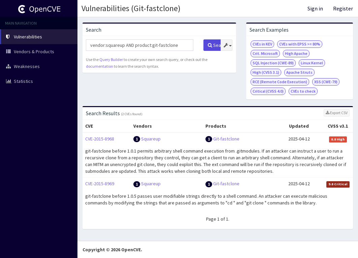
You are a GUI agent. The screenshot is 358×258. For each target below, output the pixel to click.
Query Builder (111, 59)
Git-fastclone (226, 139)
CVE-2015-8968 (99, 139)
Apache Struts (299, 72)
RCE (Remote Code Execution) (280, 81)
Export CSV (337, 112)
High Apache (296, 53)
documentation (99, 66)
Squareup (151, 139)
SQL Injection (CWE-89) (273, 62)
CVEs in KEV (262, 43)
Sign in (315, 8)
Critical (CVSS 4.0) (268, 91)
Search (214, 45)
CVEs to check (303, 91)
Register (343, 8)
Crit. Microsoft (265, 53)
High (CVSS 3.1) (266, 72)
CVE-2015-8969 (99, 184)
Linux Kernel (312, 62)
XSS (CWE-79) (325, 81)
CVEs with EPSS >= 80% (299, 43)
